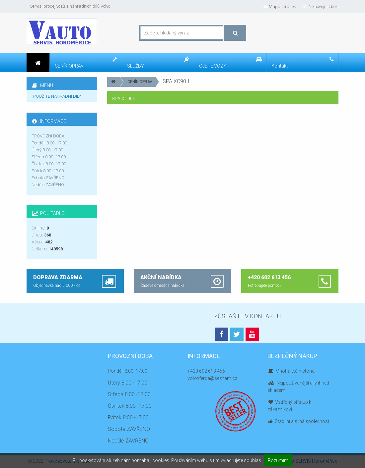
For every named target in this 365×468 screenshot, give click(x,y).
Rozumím (278, 460)
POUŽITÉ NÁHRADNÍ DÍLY (57, 96)
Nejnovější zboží (320, 6)
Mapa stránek (279, 6)
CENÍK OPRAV (139, 81)
